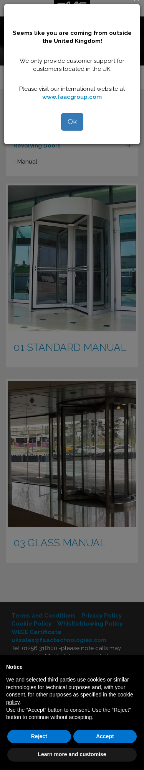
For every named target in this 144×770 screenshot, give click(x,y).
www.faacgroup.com (72, 96)
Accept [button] (105, 736)
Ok (72, 122)
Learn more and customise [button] (72, 754)
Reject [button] (39, 736)
